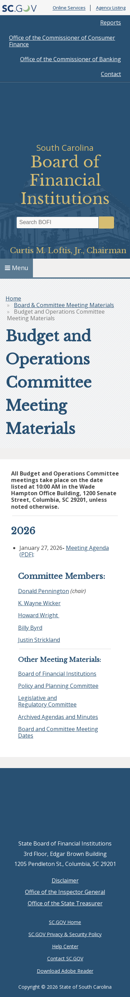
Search (106, 222)
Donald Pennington (43, 591)
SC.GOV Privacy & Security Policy (65, 934)
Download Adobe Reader (65, 971)
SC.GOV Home (65, 922)
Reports (110, 22)
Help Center (65, 946)
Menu (16, 268)
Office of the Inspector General (65, 892)
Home (13, 298)
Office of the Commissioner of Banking (70, 59)
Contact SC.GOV (65, 958)
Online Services (69, 8)
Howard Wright (38, 615)
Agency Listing (110, 8)
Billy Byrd (30, 627)
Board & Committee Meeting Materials (64, 305)
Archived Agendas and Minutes (58, 717)
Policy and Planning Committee (58, 686)
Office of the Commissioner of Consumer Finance (62, 41)
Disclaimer (65, 880)
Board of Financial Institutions (57, 673)
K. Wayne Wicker (39, 603)
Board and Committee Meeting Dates (58, 732)
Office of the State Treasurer (65, 903)
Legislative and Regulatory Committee (47, 701)
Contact (111, 74)
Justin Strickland (39, 640)
